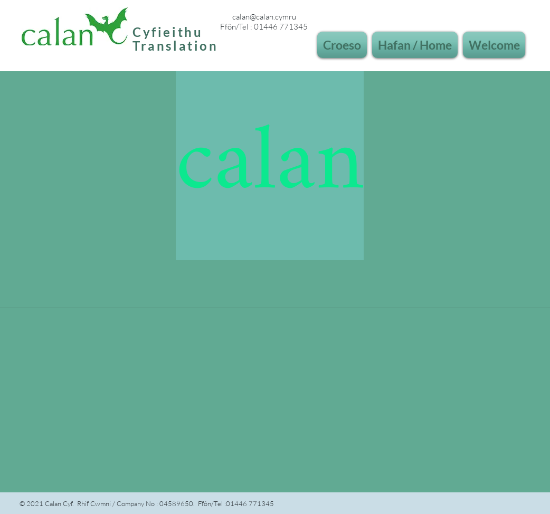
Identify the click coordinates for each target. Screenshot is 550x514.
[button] (343, 45)
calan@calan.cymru (264, 17)
